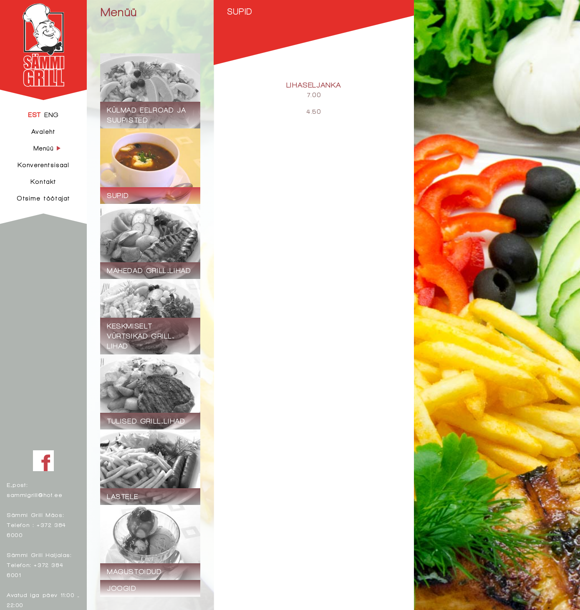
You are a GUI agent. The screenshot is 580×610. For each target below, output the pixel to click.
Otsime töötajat (43, 198)
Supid (239, 11)
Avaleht (43, 131)
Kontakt (43, 181)
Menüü (118, 11)
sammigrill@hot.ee (34, 495)
